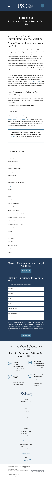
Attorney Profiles (26, 412)
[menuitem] (26, 158)
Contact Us (26, 424)
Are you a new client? (12, 308)
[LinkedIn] (25, 460)
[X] (27, 460)
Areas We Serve (26, 418)
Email (9, 303)
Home (26, 409)
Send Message (26, 335)
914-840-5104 (26, 401)
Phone (9, 298)
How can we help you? (13, 313)
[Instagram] (30, 460)
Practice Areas (26, 415)
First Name (10, 288)
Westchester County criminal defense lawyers (18, 119)
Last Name (10, 293)
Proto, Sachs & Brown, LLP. (35, 81)
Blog (26, 421)
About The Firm (26, 270)
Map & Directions (26, 440)
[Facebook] (22, 460)
